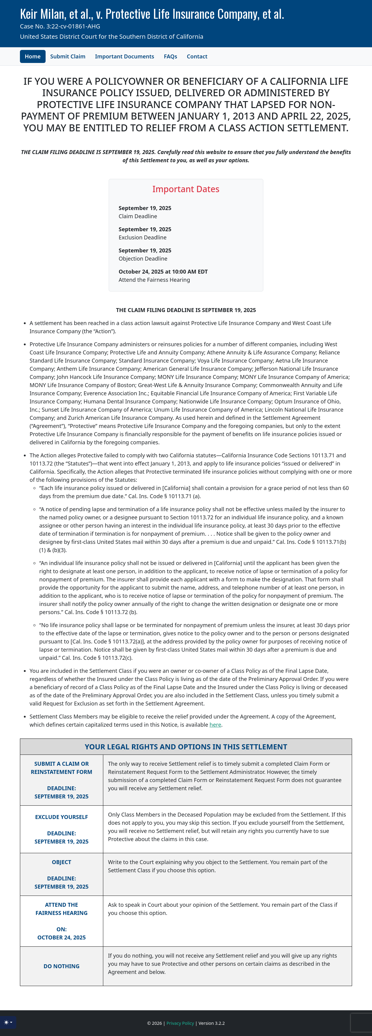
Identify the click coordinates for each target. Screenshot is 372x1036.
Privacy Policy (181, 1023)
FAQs (170, 56)
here (215, 724)
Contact (197, 56)
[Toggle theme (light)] (8, 1022)
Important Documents (124, 56)
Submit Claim (68, 56)
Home (33, 56)
